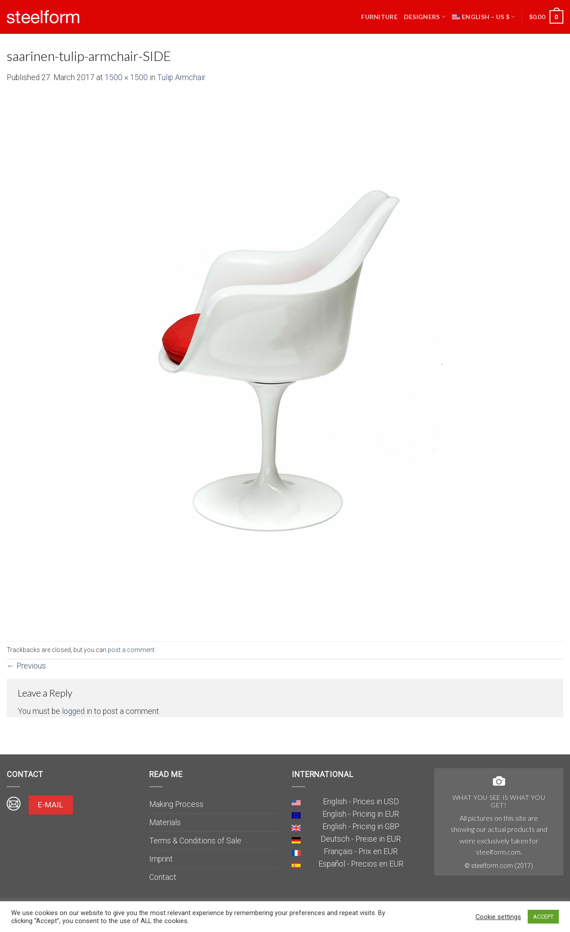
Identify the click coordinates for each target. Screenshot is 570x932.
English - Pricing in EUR (360, 814)
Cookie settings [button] (498, 917)
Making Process (176, 804)
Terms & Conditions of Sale (195, 840)
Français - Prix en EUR (361, 851)
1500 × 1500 (126, 77)
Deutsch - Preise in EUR (361, 839)
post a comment (131, 649)
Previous (26, 665)
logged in (77, 711)
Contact (162, 877)
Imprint (161, 859)
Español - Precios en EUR (360, 863)
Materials (165, 822)
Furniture (379, 16)
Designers (425, 16)
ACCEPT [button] (543, 916)
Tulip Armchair (181, 77)
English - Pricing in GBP (360, 826)
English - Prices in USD (361, 801)
